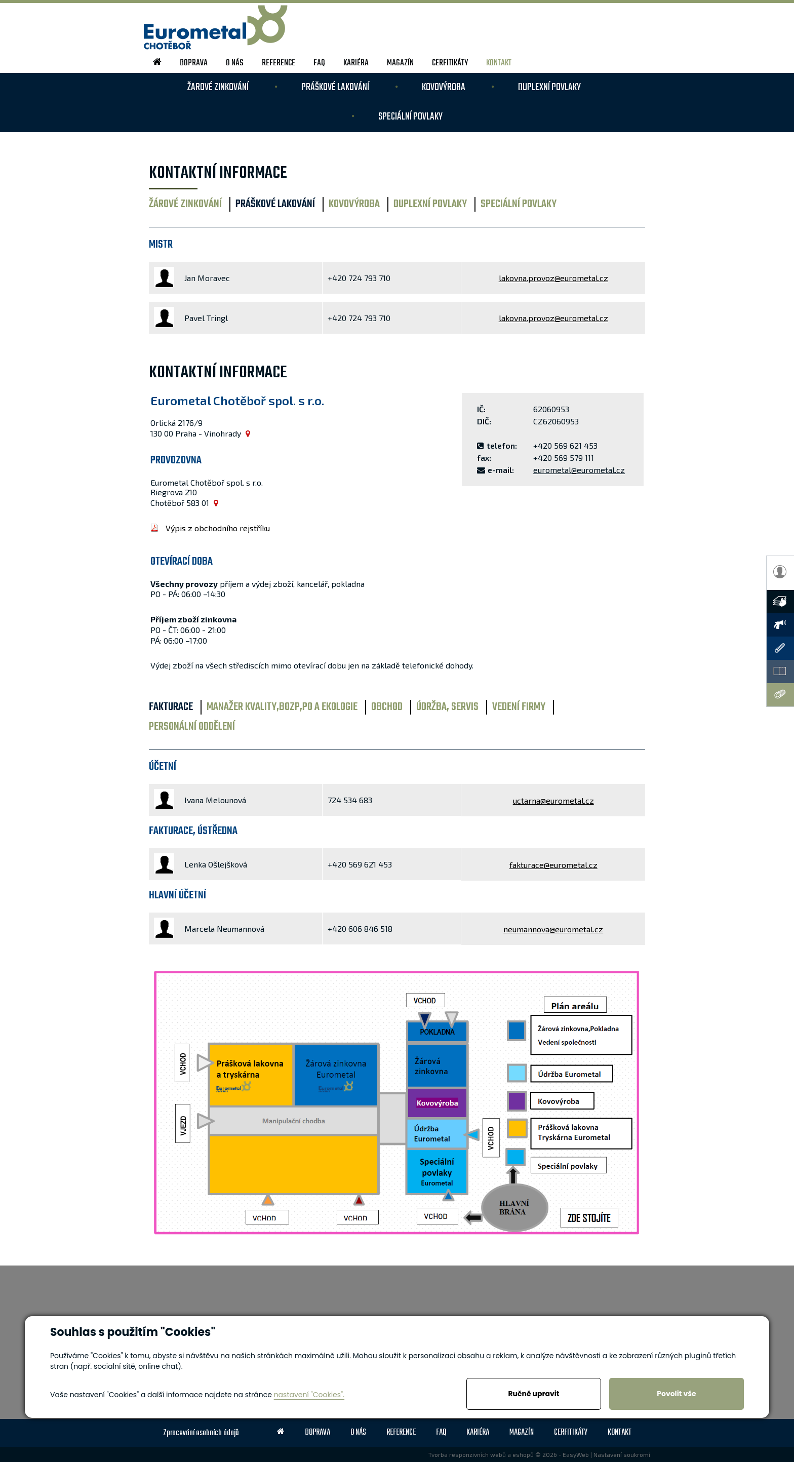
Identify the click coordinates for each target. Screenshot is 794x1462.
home (157, 62)
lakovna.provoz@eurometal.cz (553, 278)
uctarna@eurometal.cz (553, 800)
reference (278, 63)
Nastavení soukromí (621, 1454)
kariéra (356, 63)
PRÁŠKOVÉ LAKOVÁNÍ (335, 87)
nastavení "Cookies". (309, 1395)
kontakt (498, 63)
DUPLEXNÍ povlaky (549, 87)
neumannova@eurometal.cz (553, 929)
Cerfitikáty (450, 63)
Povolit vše (676, 1394)
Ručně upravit (533, 1394)
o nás (235, 63)
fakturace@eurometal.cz (553, 865)
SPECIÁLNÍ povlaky (410, 117)
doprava (194, 63)
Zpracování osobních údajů (201, 1433)
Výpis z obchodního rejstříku (218, 528)
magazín (400, 63)
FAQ (319, 63)
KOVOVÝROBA (443, 87)
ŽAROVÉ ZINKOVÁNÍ (218, 87)
